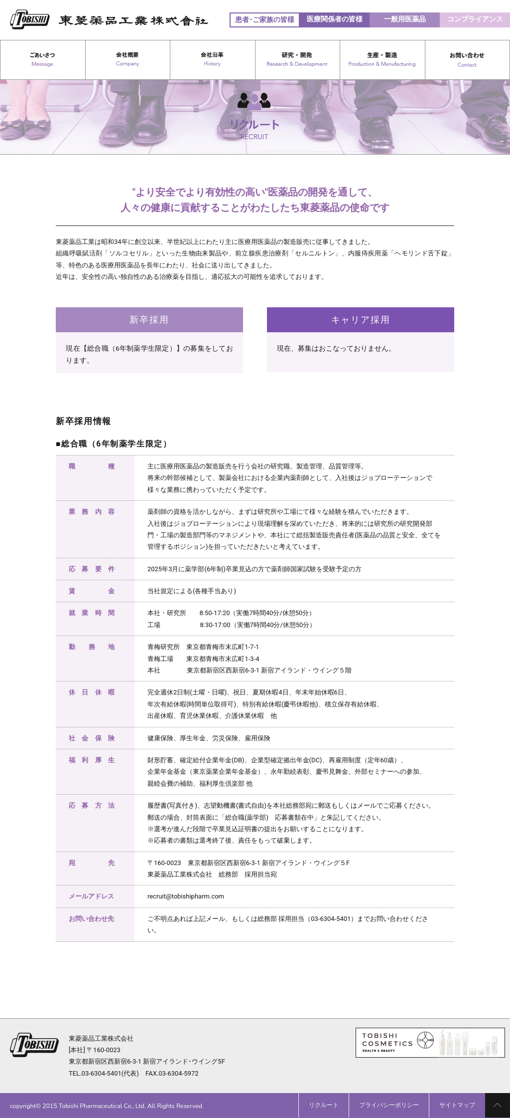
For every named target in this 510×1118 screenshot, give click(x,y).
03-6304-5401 (331, 918)
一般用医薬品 (405, 19)
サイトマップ (457, 1105)
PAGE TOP (497, 1105)
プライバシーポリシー (389, 1105)
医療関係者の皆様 (335, 19)
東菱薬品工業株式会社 (101, 1038)
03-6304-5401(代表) (110, 1073)
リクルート (324, 1105)
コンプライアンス (475, 19)
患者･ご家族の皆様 (264, 19)
